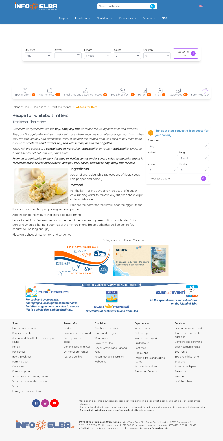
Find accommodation (24, 328)
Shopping (180, 361)
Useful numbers (183, 381)
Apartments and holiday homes (30, 376)
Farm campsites (21, 371)
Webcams (100, 361)
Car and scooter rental (77, 346)
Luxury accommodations (26, 391)
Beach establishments (187, 346)
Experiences (128, 18)
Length (88, 49)
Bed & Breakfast (21, 356)
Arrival (58, 49)
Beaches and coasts (106, 328)
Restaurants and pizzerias (190, 328)
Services (149, 18)
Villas (15, 386)
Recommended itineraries (109, 356)
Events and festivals (146, 371)
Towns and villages (105, 333)
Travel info (82, 18)
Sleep (64, 18)
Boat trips (140, 347)
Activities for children (146, 366)
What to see (101, 338)
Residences (18, 351)
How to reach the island (77, 333)
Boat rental (181, 351)
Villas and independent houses (29, 381)
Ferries (67, 328)
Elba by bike (141, 352)
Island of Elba (21, 107)
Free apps (180, 371)
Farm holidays (20, 361)
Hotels (16, 346)
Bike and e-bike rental (187, 356)
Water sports (142, 328)
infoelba (83, 428)
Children (148, 49)
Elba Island (105, 18)
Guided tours (142, 343)
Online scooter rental (76, 351)
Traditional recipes (60, 107)
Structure (30, 49)
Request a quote (186, 53)
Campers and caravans (188, 341)
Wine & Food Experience (148, 338)
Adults (117, 49)
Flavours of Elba (103, 343)
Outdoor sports (144, 333)
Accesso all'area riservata (154, 428)
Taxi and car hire (73, 356)
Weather (180, 376)
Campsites (18, 366)
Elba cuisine (39, 107)
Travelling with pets (185, 366)
